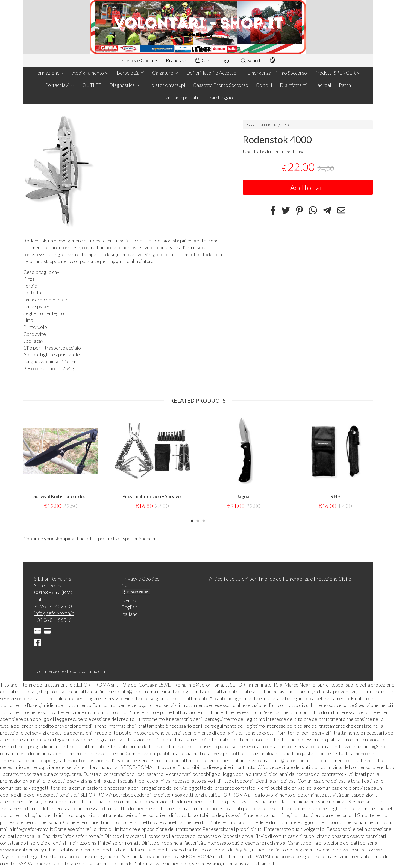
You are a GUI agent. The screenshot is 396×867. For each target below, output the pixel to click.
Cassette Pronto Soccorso (220, 85)
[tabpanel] (60, 461)
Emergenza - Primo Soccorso (277, 73)
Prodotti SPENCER (338, 73)
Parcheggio (221, 97)
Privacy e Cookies (139, 60)
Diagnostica (124, 85)
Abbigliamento (90, 73)
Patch (345, 85)
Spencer (147, 538)
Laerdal (323, 85)
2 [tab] (198, 520)
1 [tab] (192, 520)
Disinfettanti (293, 85)
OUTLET (91, 85)
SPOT (286, 125)
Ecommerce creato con (70, 671)
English (129, 607)
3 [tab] (204, 520)
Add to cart (308, 187)
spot (128, 538)
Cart (203, 60)
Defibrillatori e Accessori (213, 73)
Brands (176, 60)
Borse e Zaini (131, 73)
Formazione (50, 73)
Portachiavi (60, 85)
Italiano (130, 614)
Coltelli (264, 85)
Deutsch (130, 600)
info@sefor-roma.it (54, 613)
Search (251, 60)
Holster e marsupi (166, 85)
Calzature (165, 73)
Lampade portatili (182, 97)
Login (226, 60)
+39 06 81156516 (53, 620)
